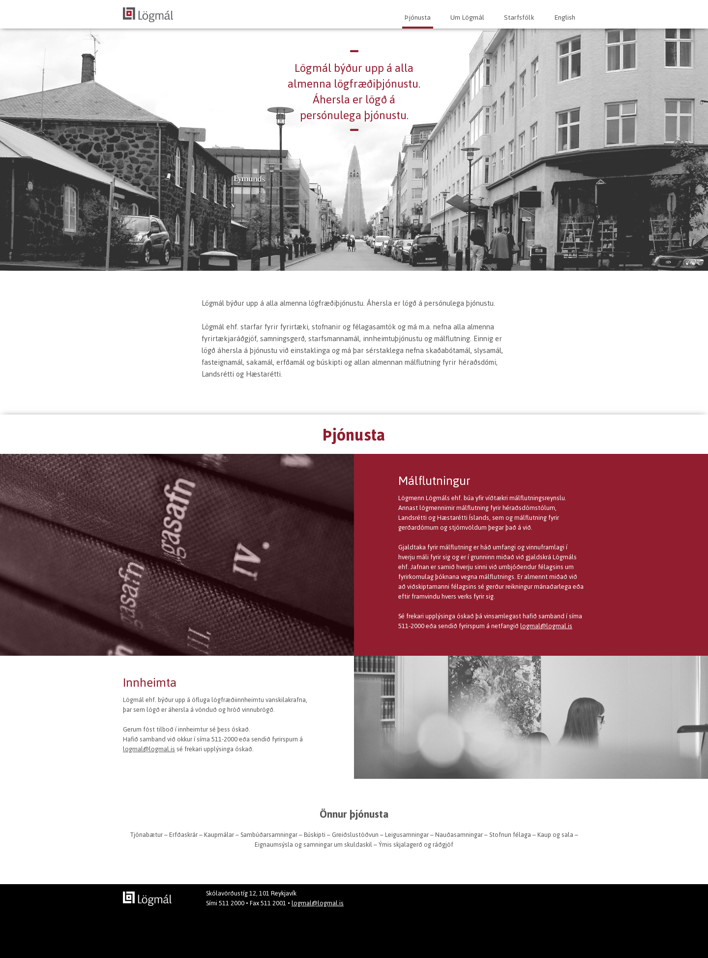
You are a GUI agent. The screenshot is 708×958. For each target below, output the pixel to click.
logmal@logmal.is (546, 626)
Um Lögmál (467, 17)
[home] (148, 13)
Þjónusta (418, 17)
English (564, 17)
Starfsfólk (519, 17)
